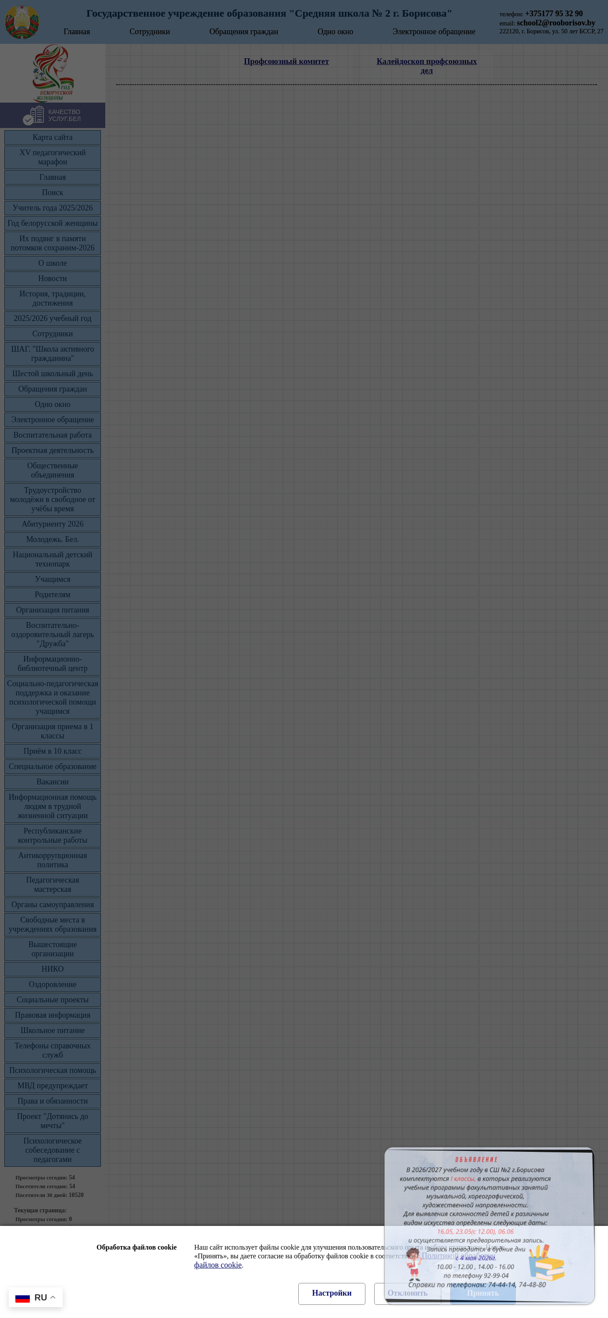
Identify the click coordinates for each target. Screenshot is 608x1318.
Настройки (331, 1293)
